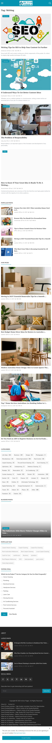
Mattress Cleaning (34, 466)
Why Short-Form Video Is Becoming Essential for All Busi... (31, 250)
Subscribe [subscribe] (47, 691)
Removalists (18, 470)
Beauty (44, 478)
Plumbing (6, 580)
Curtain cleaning (8, 474)
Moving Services (8, 598)
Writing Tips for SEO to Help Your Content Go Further (24, 47)
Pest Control (39, 459)
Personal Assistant (9, 608)
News (5, 482)
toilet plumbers (29, 559)
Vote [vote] (4, 614)
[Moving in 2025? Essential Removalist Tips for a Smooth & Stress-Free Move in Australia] (7, 242)
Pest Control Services (9, 605)
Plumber (6, 470)
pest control (39, 559)
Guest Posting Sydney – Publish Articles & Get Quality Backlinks (19, 714)
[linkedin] (21, 679)
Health (21, 474)
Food (15, 478)
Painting (5, 591)
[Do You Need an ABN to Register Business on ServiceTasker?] (26, 423)
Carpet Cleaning (8, 463)
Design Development (25, 486)
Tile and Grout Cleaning (26, 463)
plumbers (34, 555)
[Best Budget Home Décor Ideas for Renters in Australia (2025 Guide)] (26, 316)
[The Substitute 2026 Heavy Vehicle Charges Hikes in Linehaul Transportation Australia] (26, 520)
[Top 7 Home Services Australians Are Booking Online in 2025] (26, 387)
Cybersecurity (40, 486)
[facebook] (3, 679)
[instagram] (12, 679)
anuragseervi (4, 405)
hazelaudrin (4, 96)
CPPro (15, 230)
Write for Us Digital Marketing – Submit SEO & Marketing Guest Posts (21, 724)
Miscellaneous (7, 459)
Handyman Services (9, 587)
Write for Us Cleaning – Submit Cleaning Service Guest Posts (18, 722)
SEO (20, 559)
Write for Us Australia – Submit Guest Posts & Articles (16, 716)
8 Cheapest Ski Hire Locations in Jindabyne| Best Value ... (31, 643)
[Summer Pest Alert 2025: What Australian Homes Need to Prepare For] (7, 211)
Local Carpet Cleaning (42, 551)
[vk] (26, 679)
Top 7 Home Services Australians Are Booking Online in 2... (24, 403)
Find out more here (19, 733)
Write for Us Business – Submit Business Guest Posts (16, 720)
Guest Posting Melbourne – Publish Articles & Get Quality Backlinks (20, 710)
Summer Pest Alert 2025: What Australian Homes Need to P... (32, 209)
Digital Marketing (8, 486)
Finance (24, 478)
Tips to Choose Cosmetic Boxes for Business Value (30, 228)
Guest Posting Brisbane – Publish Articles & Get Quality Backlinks (20, 708)
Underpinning (20, 466)
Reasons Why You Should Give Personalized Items (30, 218)
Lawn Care (6, 594)
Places (25, 490)
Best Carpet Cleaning (27, 551)
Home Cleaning (8, 577)
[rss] (30, 679)
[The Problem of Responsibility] (26, 119)
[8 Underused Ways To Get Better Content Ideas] (26, 74)
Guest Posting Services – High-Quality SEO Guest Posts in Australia (20, 712)
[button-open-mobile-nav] (2, 3)
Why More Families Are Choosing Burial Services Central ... (32, 653)
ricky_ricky (3, 141)
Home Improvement (24, 459)
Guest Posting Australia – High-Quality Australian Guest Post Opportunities (22, 706)
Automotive (43, 474)
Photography (41, 455)
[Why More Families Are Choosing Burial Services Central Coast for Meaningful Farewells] (7, 656)
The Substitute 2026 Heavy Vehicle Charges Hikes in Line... (24, 532)
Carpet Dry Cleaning (36, 548)
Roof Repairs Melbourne (9, 559)
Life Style (6, 455)
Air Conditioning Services (10, 601)
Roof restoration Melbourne (10, 551)
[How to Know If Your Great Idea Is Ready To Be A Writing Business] (26, 164)
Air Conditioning (32, 470)
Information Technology (30, 482)
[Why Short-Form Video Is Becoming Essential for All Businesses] (7, 252)
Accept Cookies (26, 738)
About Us (3, 704)
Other (35, 490)
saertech (16, 212)
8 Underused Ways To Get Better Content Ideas (21, 92)
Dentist (31, 474)
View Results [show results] (13, 614)
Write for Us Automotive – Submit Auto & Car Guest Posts (17, 718)
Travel (5, 490)
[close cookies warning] (49, 728)
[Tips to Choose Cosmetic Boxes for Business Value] (7, 231)
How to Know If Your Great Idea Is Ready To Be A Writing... (22, 184)
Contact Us (11, 704)
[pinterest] (17, 679)
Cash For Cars (6, 555)
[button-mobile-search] (50, 3)
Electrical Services (8, 584)
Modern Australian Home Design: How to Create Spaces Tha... (25, 367)
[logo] (26, 3)
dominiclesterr (4, 188)
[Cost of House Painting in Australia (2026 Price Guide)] (7, 666)
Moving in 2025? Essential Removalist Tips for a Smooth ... (32, 240)
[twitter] (7, 679)
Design (29, 455)
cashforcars (16, 555)
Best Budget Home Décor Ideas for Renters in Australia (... (23, 332)
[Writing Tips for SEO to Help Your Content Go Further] (26, 29)
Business (18, 455)
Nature (15, 490)
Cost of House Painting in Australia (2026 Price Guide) (30, 663)
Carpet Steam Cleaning (9, 548)
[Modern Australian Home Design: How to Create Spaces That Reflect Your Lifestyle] (26, 352)
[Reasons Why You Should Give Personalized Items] (7, 221)
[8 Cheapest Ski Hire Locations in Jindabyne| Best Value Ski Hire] (7, 646)
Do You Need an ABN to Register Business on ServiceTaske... (24, 439)
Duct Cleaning (42, 463)
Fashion (17, 493)
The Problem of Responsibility (14, 137)
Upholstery (7, 466)
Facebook (6, 493)
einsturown (4, 50)
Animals (34, 478)
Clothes (15, 482)
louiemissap (17, 220)
